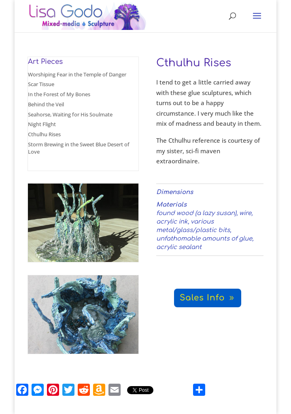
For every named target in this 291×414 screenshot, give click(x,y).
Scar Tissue (41, 84)
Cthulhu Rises (44, 134)
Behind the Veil (46, 104)
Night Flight (42, 124)
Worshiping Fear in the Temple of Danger (77, 74)
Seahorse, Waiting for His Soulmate (70, 114)
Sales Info (202, 297)
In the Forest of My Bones (59, 94)
